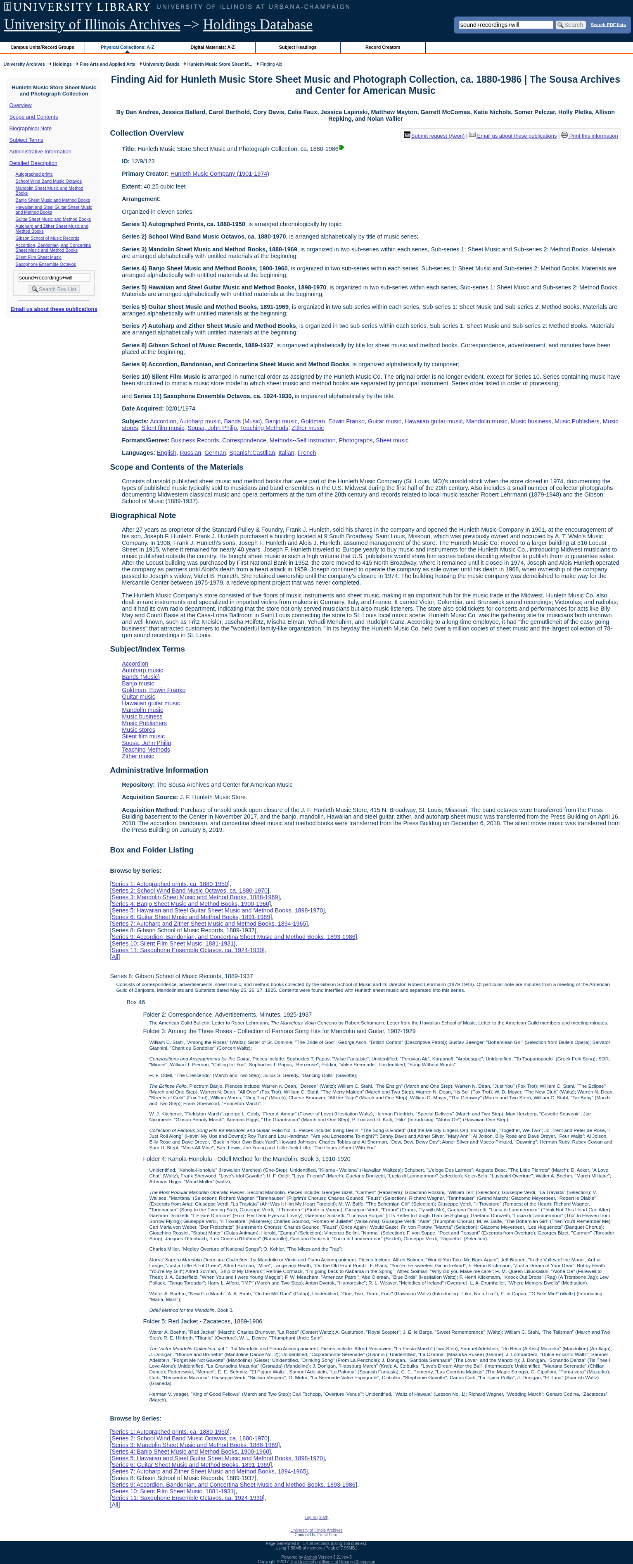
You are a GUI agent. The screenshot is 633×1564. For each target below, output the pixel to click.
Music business (531, 421)
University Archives (24, 64)
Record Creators (383, 47)
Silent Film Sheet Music (39, 257)
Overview (20, 105)
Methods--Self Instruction (303, 440)
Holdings (62, 64)
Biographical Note (30, 128)
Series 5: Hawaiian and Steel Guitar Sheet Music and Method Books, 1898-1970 (217, 910)
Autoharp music (199, 421)
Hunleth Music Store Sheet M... (220, 64)
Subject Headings (298, 47)
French (307, 452)
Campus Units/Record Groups (42, 47)
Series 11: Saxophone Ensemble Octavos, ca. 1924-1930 (187, 950)
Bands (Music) (243, 421)
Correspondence (244, 440)
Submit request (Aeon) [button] (434, 136)
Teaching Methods (264, 428)
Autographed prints (34, 174)
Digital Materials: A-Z (212, 47)
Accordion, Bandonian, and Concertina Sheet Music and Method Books (53, 248)
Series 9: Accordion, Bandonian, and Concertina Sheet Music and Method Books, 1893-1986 (233, 937)
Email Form (327, 1535)
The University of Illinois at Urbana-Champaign (332, 1561)
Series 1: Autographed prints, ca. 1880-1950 (169, 884)
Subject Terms (26, 140)
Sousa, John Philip (212, 428)
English (166, 452)
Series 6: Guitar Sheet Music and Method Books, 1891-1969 (190, 917)
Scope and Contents (33, 117)
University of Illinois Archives (92, 25)
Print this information (589, 136)
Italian (286, 452)
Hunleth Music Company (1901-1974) (220, 173)
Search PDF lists (608, 24)
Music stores (138, 729)
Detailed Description (33, 163)
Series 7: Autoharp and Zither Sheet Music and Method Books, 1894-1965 (208, 923)
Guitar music (384, 421)
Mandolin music (486, 421)
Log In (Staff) (317, 1517)
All (114, 956)
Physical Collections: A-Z (127, 47)
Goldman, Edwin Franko (333, 421)
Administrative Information (40, 151)
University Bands (161, 64)
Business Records (195, 440)
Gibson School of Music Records (48, 238)
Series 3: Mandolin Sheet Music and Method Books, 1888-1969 (194, 897)
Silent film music (162, 428)
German (215, 452)
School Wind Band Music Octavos (49, 181)
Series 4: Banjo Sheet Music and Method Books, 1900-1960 (190, 903)
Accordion (163, 421)
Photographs (356, 440)
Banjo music (281, 421)
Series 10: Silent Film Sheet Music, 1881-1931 (172, 943)
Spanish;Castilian (252, 452)
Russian (190, 452)
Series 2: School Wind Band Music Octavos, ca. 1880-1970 (189, 890)
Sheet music (392, 440)
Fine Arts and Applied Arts (107, 64)
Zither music (308, 428)
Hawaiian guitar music (434, 421)
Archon (310, 1557)
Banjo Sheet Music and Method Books (53, 200)
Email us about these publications (53, 309)
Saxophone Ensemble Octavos (46, 264)
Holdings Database (258, 25)
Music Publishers (577, 421)
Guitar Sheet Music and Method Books (53, 219)
